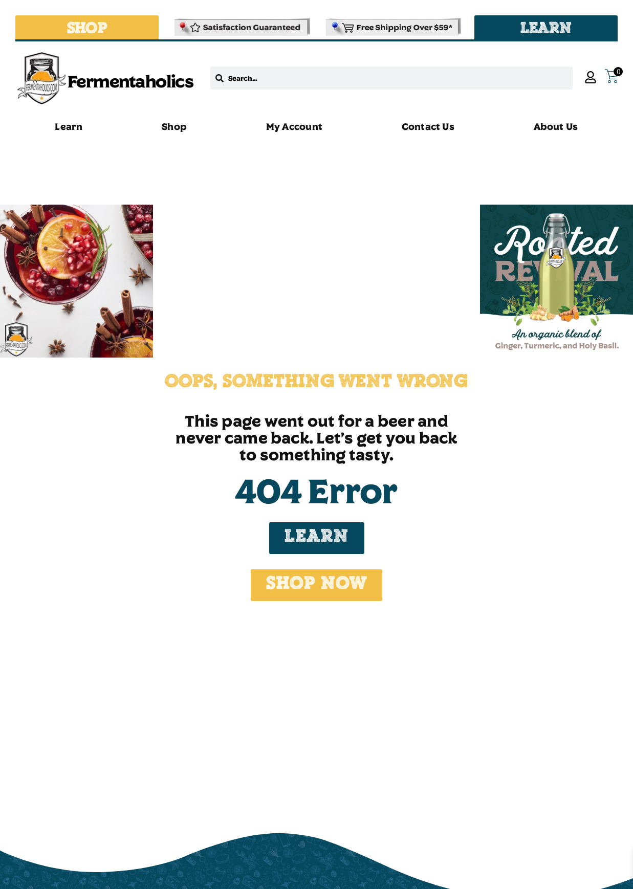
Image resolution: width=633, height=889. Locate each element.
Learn (68, 126)
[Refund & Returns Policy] (241, 27)
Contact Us (428, 126)
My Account (294, 126)
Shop (174, 126)
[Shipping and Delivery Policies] (392, 27)
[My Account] (590, 77)
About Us (556, 126)
